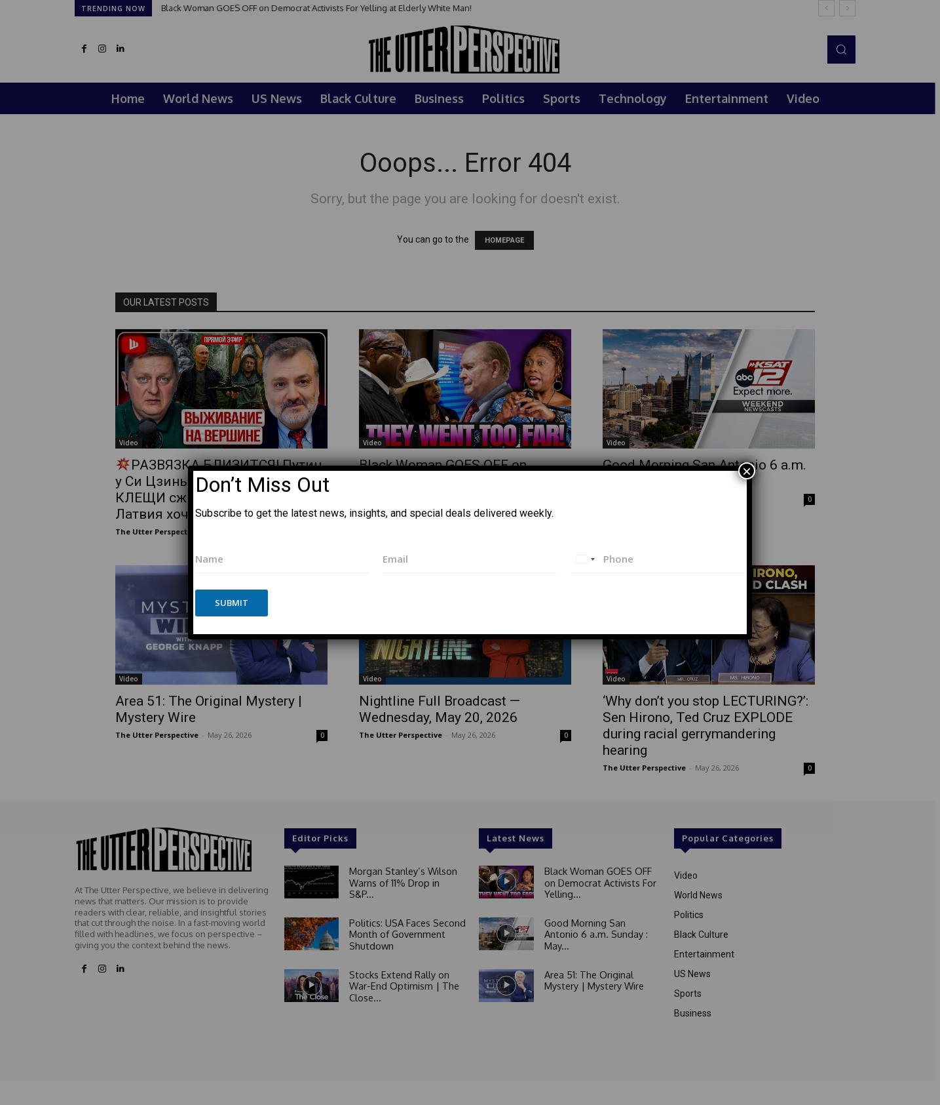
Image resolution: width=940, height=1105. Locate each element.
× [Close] (746, 470)
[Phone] (658, 559)
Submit (231, 603)
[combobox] (585, 559)
